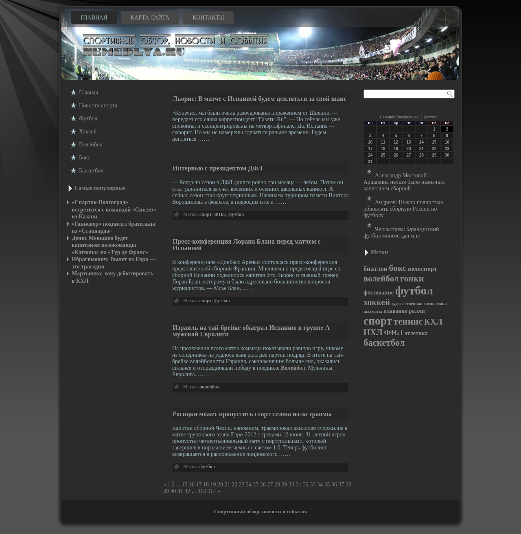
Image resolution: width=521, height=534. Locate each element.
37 (341, 485)
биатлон (375, 268)
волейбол (209, 387)
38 (348, 485)
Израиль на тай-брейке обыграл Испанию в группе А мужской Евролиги (251, 331)
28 (277, 485)
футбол (236, 214)
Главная (94, 18)
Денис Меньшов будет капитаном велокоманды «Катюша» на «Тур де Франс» (110, 245)
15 (185, 485)
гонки (412, 278)
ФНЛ (220, 214)
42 (187, 491)
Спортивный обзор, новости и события (260, 511)
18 (206, 485)
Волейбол (91, 145)
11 (383, 142)
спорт (205, 214)
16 (192, 485)
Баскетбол (91, 171)
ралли (417, 310)
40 (173, 491)
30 (291, 485)
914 (212, 491)
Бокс (84, 158)
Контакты (208, 18)
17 (199, 485)
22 (234, 485)
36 (334, 485)
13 (408, 142)
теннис (408, 321)
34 (320, 485)
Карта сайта (150, 18)
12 (396, 142)
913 (201, 491)
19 (213, 485)
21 (227, 485)
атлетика (416, 333)
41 (180, 491)
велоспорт (422, 268)
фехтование (378, 292)
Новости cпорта (98, 105)
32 (306, 485)
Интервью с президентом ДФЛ (218, 168)
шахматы (372, 311)
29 (284, 485)
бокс (398, 268)
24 (249, 485)
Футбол (88, 119)
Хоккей (87, 132)
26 (263, 485)
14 (421, 142)
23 (242, 485)
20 (220, 485)
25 (256, 485)
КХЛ (433, 321)
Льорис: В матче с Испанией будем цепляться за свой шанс (259, 98)
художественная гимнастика (419, 303)
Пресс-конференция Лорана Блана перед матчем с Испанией (247, 244)
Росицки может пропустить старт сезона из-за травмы (252, 413)
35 (327, 485)
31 (299, 485)
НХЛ (373, 332)
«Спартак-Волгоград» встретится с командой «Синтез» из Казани (114, 209)
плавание (395, 311)
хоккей (376, 302)
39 (166, 491)
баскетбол (384, 343)
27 (270, 485)
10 (370, 142)
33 (313, 485)
